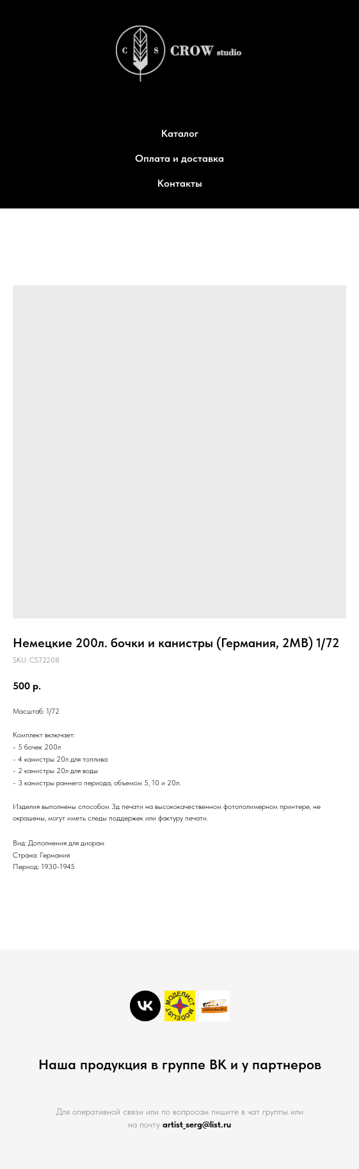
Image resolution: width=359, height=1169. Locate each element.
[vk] (145, 1006)
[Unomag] (214, 1006)
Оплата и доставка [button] (179, 158)
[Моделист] (179, 1006)
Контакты (179, 183)
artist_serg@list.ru (197, 1124)
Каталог (179, 133)
